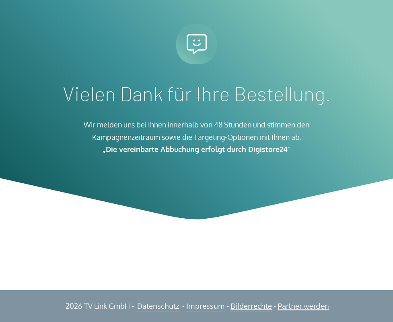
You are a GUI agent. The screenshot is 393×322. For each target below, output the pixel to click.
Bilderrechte (251, 306)
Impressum (205, 306)
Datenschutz (158, 306)
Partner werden (303, 306)
